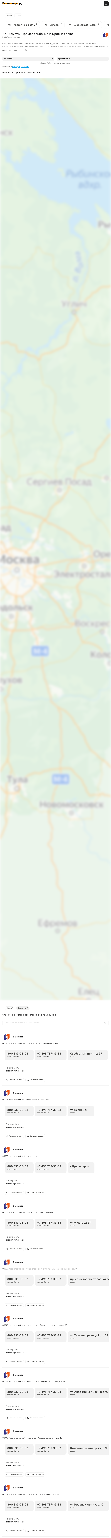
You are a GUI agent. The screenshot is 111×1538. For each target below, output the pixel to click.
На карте (16, 67)
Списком (25, 67)
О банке (9, 16)
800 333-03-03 (17, 1054)
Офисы (19, 16)
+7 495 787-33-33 (49, 1054)
